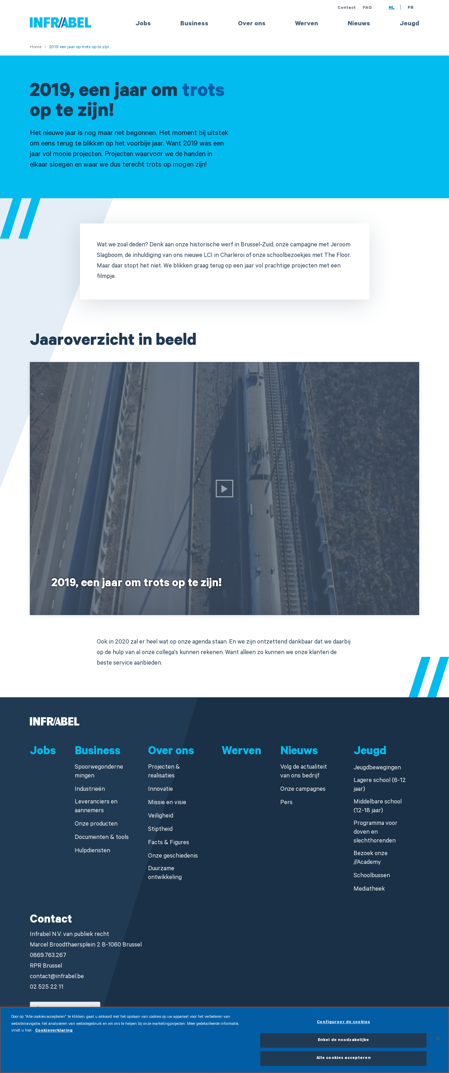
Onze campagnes (303, 790)
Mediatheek (369, 889)
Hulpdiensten (92, 851)
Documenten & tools (102, 838)
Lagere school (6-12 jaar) (380, 785)
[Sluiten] (437, 1042)
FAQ (367, 8)
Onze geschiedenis (173, 856)
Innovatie (160, 790)
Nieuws (359, 24)
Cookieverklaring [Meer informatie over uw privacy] (54, 1035)
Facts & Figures (168, 843)
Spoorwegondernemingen (99, 772)
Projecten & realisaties (164, 772)
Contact (346, 8)
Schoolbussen (372, 876)
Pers (286, 803)
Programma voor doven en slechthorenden (375, 833)
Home (35, 47)
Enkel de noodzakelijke (343, 1044)
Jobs (143, 24)
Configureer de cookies (343, 1026)
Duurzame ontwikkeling (165, 873)
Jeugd (409, 24)
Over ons (252, 24)
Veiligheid (160, 816)
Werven (306, 24)
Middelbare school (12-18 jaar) (378, 807)
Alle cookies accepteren (343, 1062)
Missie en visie (167, 803)
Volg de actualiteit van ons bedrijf (303, 772)
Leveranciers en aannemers (96, 807)
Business (194, 24)
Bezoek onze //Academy (371, 858)
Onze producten (96, 824)
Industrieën (90, 790)
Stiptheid (160, 830)
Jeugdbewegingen (377, 768)
